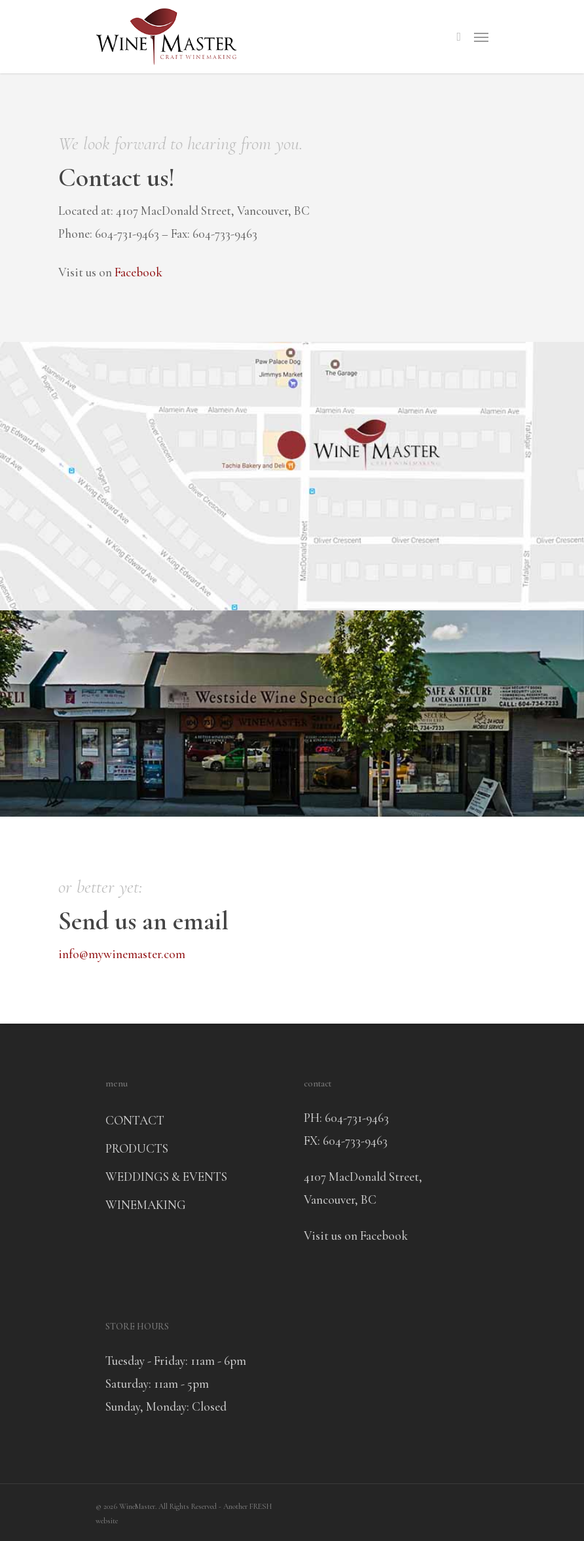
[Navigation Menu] (481, 36)
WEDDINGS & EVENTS (166, 1176)
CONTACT (134, 1120)
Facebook (138, 272)
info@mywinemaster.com (121, 953)
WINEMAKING (145, 1204)
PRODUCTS (136, 1148)
